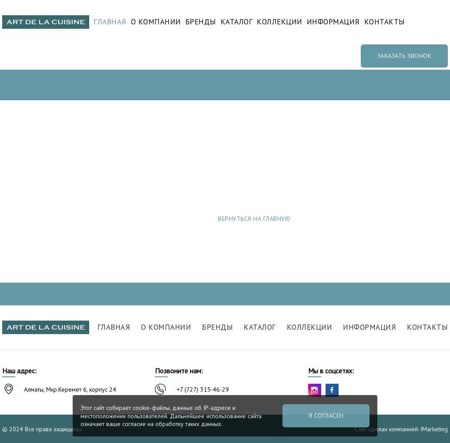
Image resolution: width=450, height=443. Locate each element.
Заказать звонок (404, 56)
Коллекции (279, 22)
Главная (110, 22)
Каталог (237, 22)
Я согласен (326, 415)
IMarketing (434, 429)
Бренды (200, 22)
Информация (333, 22)
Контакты (384, 22)
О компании (156, 22)
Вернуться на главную (254, 219)
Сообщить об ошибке (378, 219)
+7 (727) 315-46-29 (203, 389)
